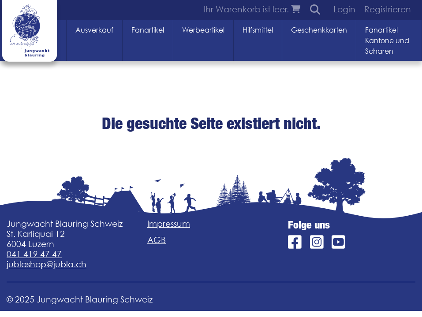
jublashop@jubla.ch (46, 264)
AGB (156, 240)
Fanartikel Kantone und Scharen (387, 40)
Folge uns (309, 225)
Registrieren (387, 9)
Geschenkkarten (319, 30)
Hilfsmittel (258, 30)
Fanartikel (147, 30)
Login (344, 9)
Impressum (168, 224)
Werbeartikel (203, 30)
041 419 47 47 (34, 254)
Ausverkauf (94, 30)
